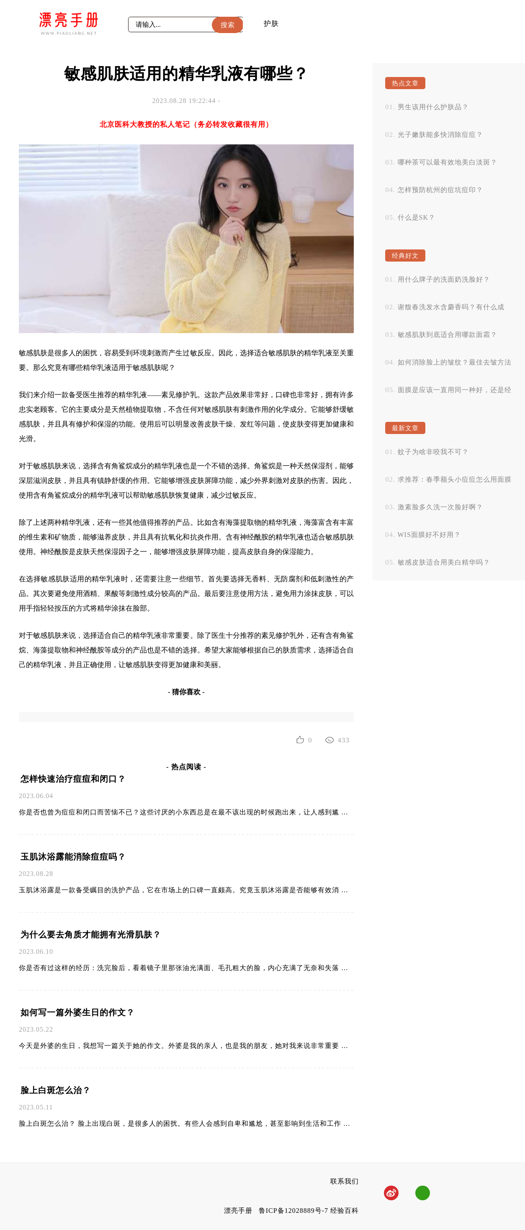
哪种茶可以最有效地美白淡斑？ (447, 162)
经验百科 (344, 1210)
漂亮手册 (238, 1210)
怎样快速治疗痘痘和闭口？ (73, 778)
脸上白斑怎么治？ (56, 1090)
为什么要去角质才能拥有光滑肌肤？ (91, 934)
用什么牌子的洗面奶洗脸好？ (444, 279)
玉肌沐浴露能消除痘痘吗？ (73, 856)
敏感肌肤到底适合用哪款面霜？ (447, 334)
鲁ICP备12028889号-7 (293, 1210)
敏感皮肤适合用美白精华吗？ (444, 562)
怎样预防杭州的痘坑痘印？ (440, 189)
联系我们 (344, 1181)
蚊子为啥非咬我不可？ (433, 451)
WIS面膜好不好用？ (429, 534)
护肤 (271, 24)
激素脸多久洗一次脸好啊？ (440, 507)
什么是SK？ (416, 217)
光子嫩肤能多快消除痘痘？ (440, 134)
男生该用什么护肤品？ (433, 106)
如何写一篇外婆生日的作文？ (78, 1012)
